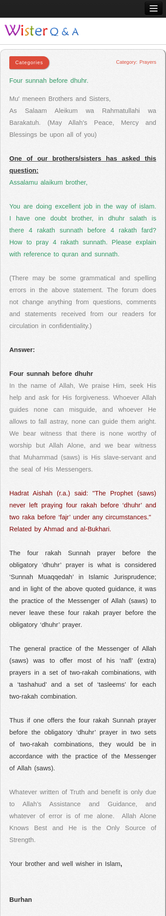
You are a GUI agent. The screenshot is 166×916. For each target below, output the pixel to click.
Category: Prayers (136, 62)
